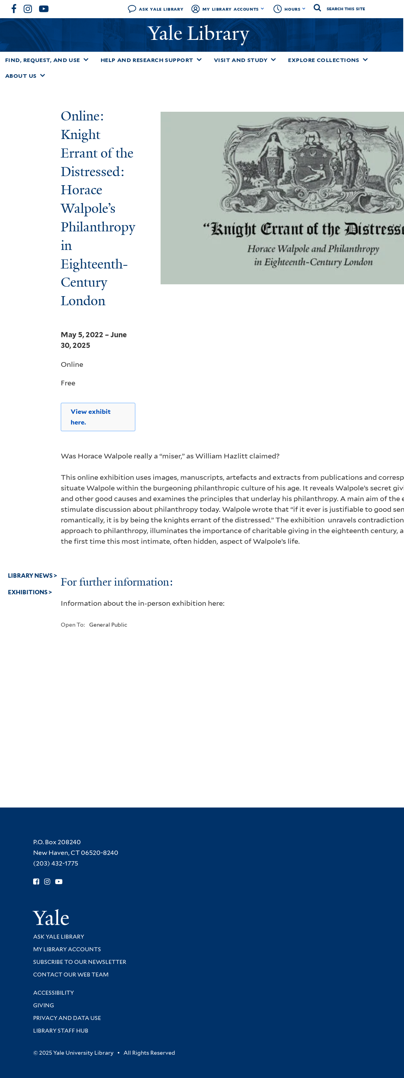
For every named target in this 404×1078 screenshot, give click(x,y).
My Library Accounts (230, 9)
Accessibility (53, 993)
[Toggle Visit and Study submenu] (273, 60)
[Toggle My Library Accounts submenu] (262, 8)
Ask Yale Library (161, 9)
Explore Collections (323, 60)
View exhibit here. (91, 417)
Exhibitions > (30, 592)
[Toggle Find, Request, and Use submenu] (86, 60)
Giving (43, 1005)
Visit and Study (241, 60)
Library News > (32, 575)
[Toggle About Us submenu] (42, 75)
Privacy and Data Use (67, 1018)
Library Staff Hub (60, 1030)
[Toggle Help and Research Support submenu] (199, 60)
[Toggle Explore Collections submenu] (365, 60)
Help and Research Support (147, 60)
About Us (21, 76)
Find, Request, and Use (42, 60)
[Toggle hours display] (304, 8)
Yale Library (201, 33)
